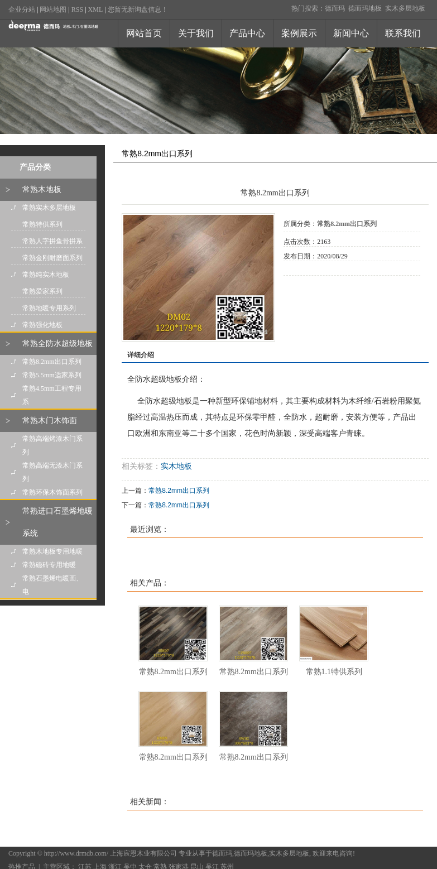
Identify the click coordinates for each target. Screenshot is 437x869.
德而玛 (335, 8)
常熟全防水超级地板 (57, 343)
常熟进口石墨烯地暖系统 (57, 522)
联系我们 (403, 33)
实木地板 (176, 466)
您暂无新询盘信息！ (138, 9)
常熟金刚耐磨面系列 (52, 258)
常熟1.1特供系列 (334, 672)
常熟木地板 (41, 189)
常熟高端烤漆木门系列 (52, 445)
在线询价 (315, 291)
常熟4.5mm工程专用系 (51, 395)
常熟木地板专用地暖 (52, 551)
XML (95, 9)
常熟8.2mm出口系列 (51, 362)
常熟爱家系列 (42, 291)
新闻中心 (351, 33)
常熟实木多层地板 (49, 208)
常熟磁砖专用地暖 (49, 565)
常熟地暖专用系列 (49, 308)
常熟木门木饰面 (49, 420)
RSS (77, 9)
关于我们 (196, 33)
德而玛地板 (365, 8)
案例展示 (299, 33)
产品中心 (247, 33)
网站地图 (53, 9)
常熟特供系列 (42, 224)
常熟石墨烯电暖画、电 (52, 585)
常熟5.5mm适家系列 (51, 375)
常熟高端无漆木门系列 (52, 472)
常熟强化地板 (42, 325)
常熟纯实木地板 (45, 275)
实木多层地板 (405, 8)
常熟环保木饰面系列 (52, 492)
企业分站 (21, 9)
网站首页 (144, 33)
